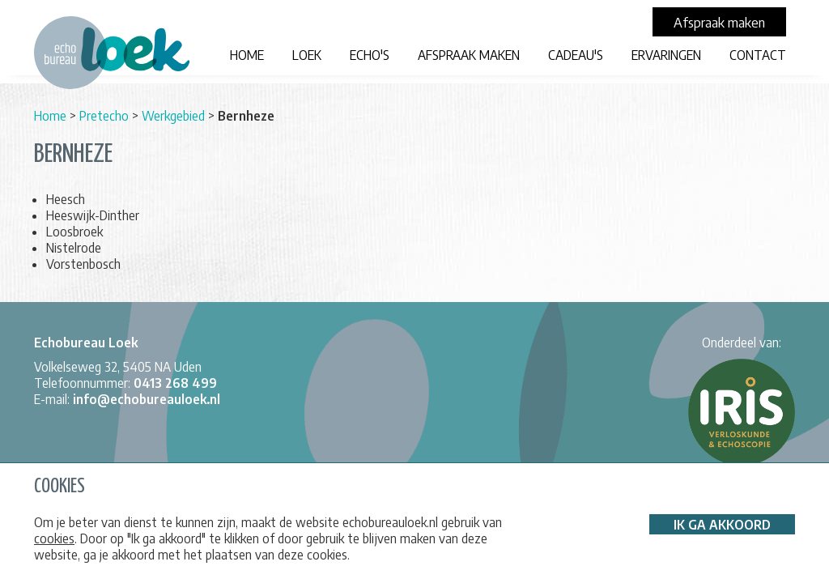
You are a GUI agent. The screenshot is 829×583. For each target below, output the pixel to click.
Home (247, 55)
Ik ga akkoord (722, 525)
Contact (757, 55)
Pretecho (104, 116)
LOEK (306, 55)
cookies (54, 538)
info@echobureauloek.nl (146, 399)
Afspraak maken (469, 55)
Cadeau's (575, 55)
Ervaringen (666, 55)
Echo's (369, 55)
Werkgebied (173, 116)
